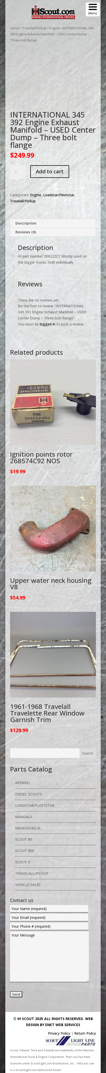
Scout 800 (24, 850)
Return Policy (85, 1033)
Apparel (23, 782)
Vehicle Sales (28, 884)
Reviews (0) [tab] (25, 232)
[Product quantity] (17, 172)
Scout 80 (23, 839)
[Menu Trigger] (93, 9)
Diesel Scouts (28, 794)
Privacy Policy (59, 1033)
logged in (47, 324)
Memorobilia (27, 828)
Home (14, 28)
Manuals (23, 816)
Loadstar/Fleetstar (58, 194)
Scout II (22, 862)
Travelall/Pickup (34, 28)
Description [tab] (25, 223)
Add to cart (50, 171)
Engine (54, 28)
